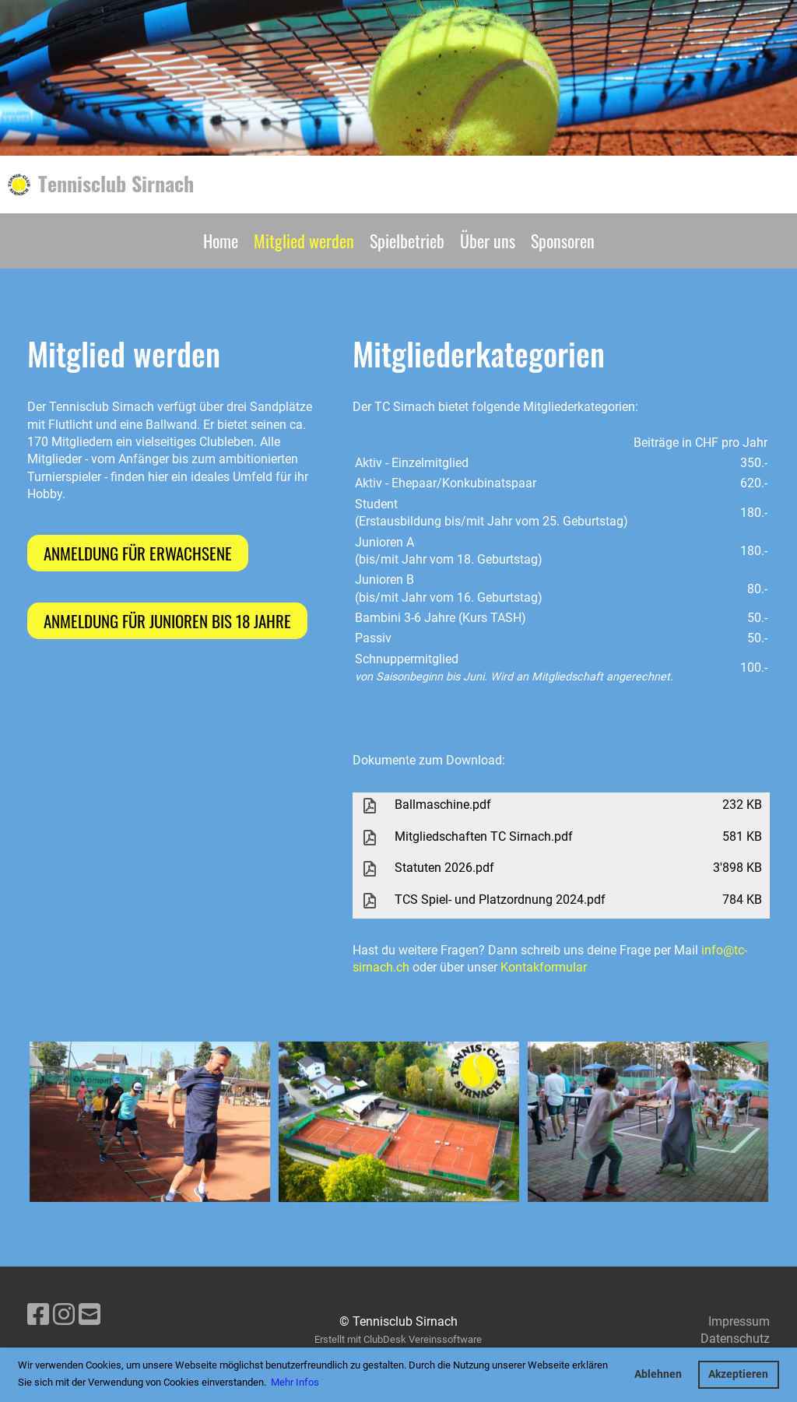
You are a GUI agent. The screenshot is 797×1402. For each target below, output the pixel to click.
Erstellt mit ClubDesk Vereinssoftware (398, 1339)
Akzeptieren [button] (738, 1374)
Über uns (487, 240)
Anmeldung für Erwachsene (138, 553)
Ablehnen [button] (658, 1374)
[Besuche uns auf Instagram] (64, 1315)
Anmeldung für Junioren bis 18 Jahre (167, 621)
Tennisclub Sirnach (116, 184)
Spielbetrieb (407, 240)
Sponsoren (563, 240)
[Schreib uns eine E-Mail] (89, 1315)
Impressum (739, 1321)
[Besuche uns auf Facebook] (38, 1315)
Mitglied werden (304, 240)
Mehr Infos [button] (295, 1382)
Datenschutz (735, 1338)
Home (220, 240)
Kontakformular (543, 967)
